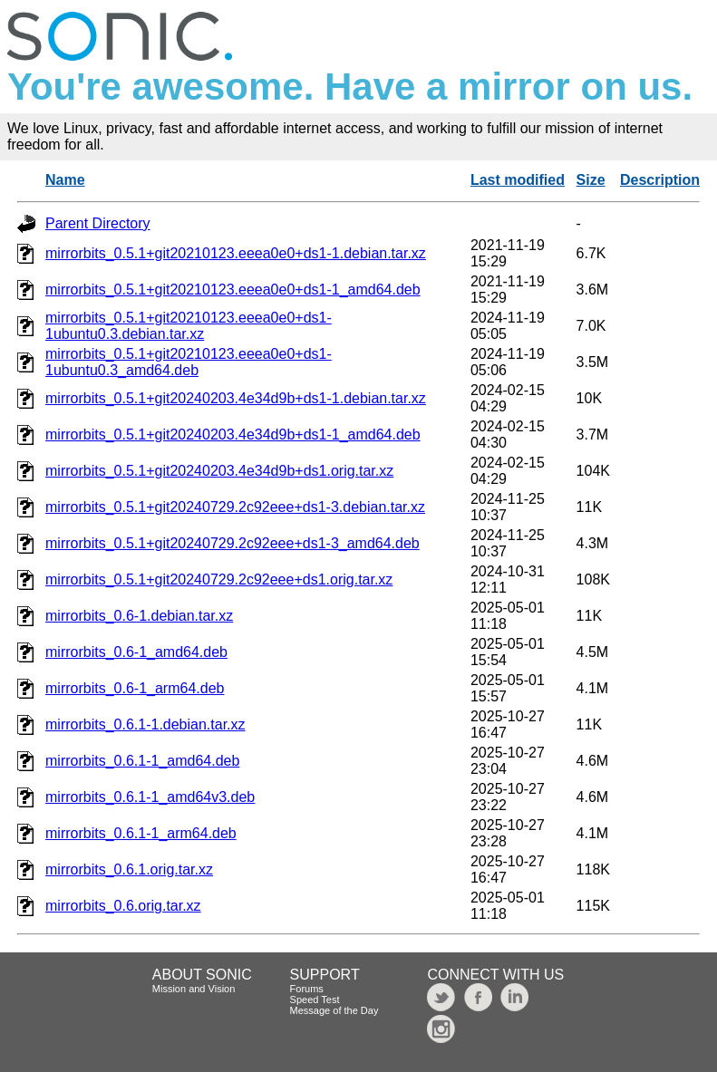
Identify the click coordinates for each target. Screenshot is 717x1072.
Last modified (517, 180)
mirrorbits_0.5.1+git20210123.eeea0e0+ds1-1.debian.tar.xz (235, 253)
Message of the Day (334, 1010)
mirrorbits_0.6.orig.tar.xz (123, 905)
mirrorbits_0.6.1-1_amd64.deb (142, 760)
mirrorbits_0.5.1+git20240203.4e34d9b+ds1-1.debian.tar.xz (235, 398)
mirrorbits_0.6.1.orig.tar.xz (129, 869)
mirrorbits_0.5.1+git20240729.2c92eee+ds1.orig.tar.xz (218, 579)
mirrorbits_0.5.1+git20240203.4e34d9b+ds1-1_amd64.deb (233, 434)
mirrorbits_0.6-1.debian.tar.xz (139, 615)
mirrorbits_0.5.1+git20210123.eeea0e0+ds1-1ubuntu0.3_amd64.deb (188, 362)
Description (660, 180)
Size (591, 180)
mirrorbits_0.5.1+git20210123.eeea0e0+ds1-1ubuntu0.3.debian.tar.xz (188, 326)
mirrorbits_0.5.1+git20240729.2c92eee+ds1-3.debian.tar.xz (235, 507)
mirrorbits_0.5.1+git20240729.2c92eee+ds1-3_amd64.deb (232, 543)
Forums (307, 988)
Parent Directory (97, 223)
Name (65, 180)
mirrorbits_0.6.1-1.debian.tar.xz (145, 724)
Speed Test (315, 999)
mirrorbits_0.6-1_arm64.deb (134, 688)
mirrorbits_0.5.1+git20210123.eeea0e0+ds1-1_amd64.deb (233, 289)
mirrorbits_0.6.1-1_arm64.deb (141, 833)
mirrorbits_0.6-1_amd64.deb (136, 652)
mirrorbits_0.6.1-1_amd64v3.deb (150, 797)
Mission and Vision (194, 988)
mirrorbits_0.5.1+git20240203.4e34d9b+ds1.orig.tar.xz (219, 470)
